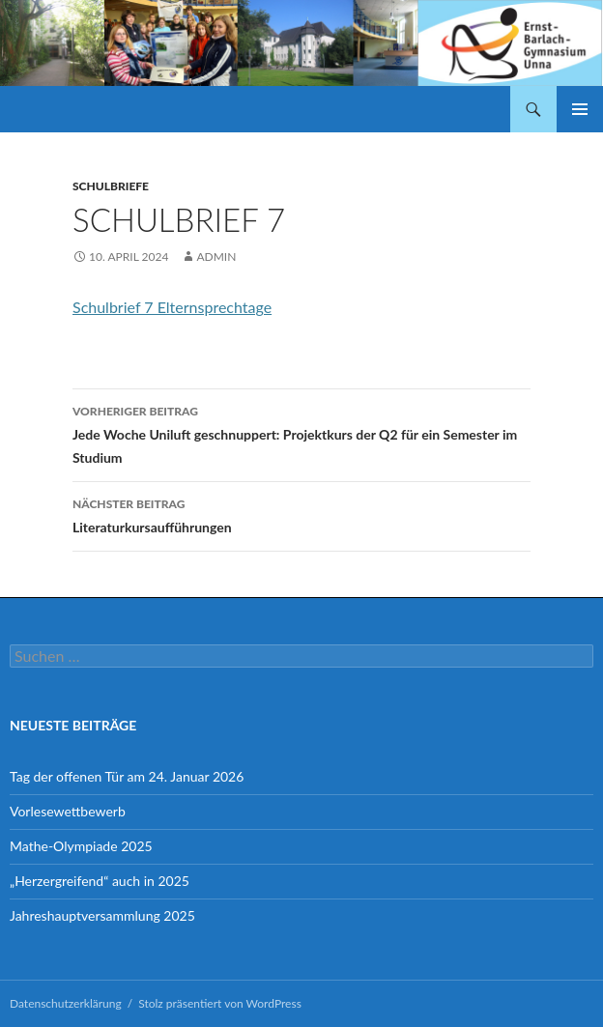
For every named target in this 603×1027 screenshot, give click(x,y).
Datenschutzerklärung (66, 1003)
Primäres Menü (580, 109)
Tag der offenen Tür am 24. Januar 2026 (127, 776)
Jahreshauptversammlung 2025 (102, 915)
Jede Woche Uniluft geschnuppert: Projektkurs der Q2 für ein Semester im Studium (301, 433)
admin (216, 256)
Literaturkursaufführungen (301, 514)
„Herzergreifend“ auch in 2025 (99, 880)
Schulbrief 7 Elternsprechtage (172, 307)
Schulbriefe (110, 186)
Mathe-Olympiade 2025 (81, 846)
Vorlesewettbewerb (68, 811)
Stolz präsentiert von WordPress (220, 1003)
